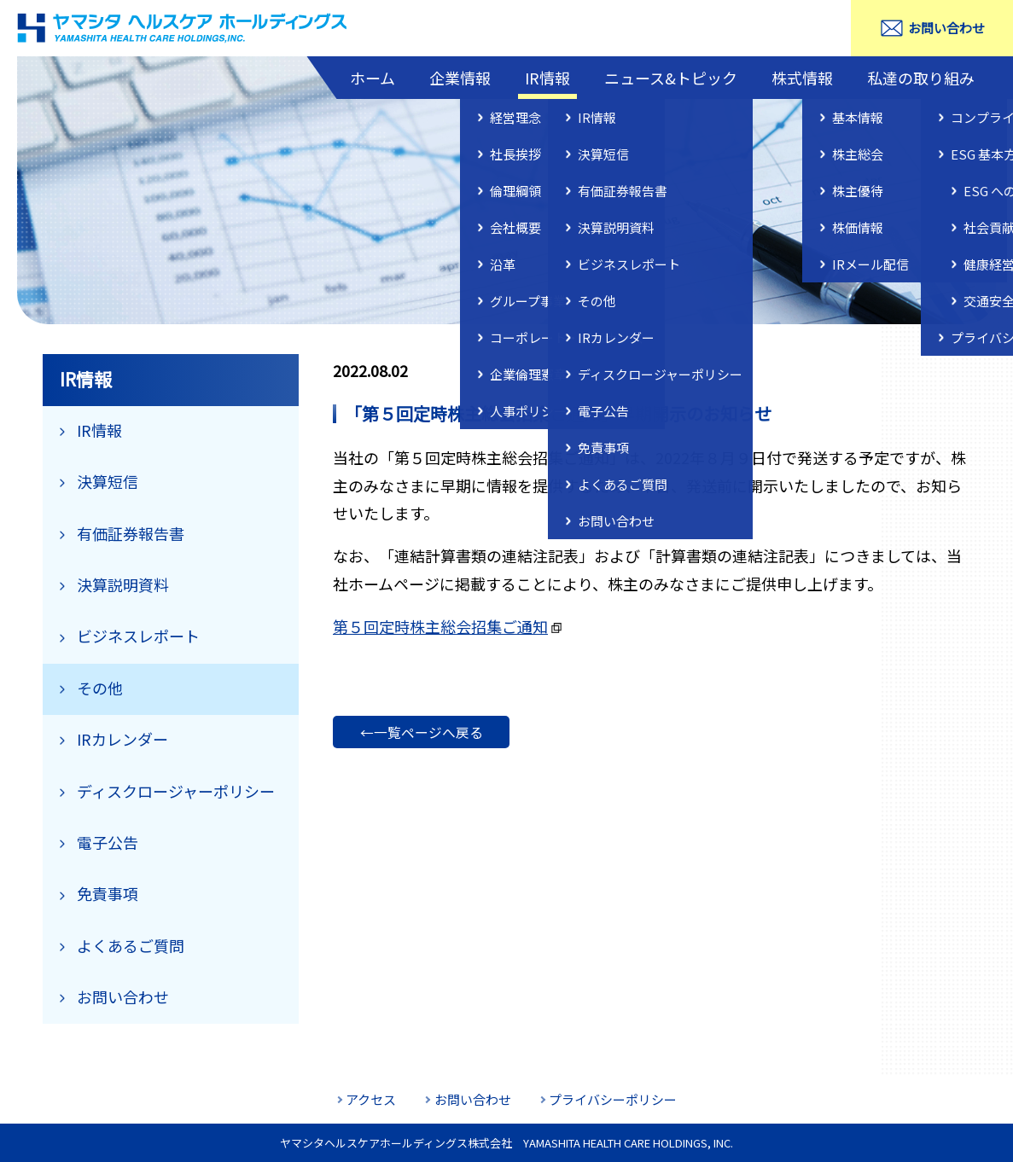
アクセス (371, 1099)
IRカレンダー (122, 739)
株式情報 (802, 78)
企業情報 (460, 78)
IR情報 (547, 78)
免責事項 (107, 893)
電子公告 (107, 842)
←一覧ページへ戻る (421, 732)
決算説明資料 (123, 584)
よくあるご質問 (130, 945)
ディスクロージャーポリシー (176, 791)
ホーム (372, 78)
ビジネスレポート (138, 636)
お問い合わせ (946, 28)
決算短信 (107, 481)
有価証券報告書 (130, 533)
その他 (100, 688)
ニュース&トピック (670, 78)
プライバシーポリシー (613, 1099)
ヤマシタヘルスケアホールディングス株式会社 (183, 28)
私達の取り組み (921, 78)
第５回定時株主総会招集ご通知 (440, 626)
